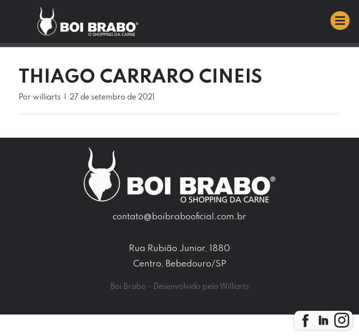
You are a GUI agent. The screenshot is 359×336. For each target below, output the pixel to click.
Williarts (234, 287)
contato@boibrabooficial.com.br (179, 216)
